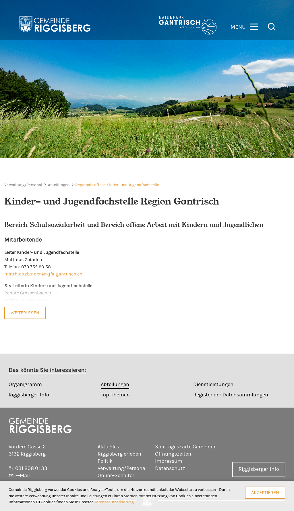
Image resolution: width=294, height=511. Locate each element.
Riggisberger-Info (29, 395)
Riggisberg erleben (119, 454)
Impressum (168, 461)
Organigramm (25, 384)
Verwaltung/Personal (23, 185)
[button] (244, 26)
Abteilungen (58, 185)
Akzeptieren (265, 492)
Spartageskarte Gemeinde (185, 447)
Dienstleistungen (213, 384)
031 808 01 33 (31, 468)
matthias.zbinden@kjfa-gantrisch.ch (43, 274)
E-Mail (22, 476)
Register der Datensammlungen (230, 395)
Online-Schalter (116, 476)
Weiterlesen (25, 312)
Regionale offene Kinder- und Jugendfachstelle (117, 185)
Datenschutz (170, 468)
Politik (105, 461)
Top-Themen (115, 395)
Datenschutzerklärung (114, 502)
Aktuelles (108, 447)
